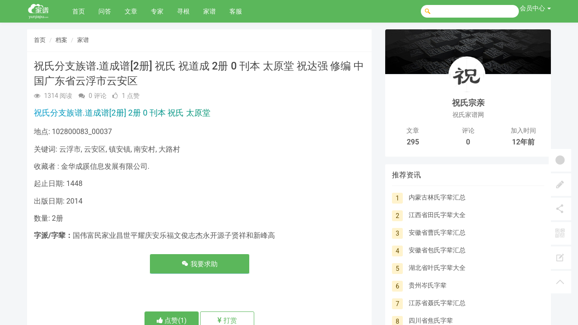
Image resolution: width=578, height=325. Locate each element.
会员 (535, 8)
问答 (104, 11)
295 (413, 142)
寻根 (183, 11)
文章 (131, 11)
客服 (235, 11)
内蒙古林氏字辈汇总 (437, 197)
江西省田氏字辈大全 (437, 214)
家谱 (209, 11)
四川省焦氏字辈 (431, 320)
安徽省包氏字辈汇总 (437, 250)
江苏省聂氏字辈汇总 (437, 302)
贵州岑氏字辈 (428, 285)
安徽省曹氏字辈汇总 (437, 232)
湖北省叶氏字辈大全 (437, 267)
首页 (78, 11)
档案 (61, 40)
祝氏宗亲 (468, 102)
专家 (157, 11)
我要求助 (200, 264)
